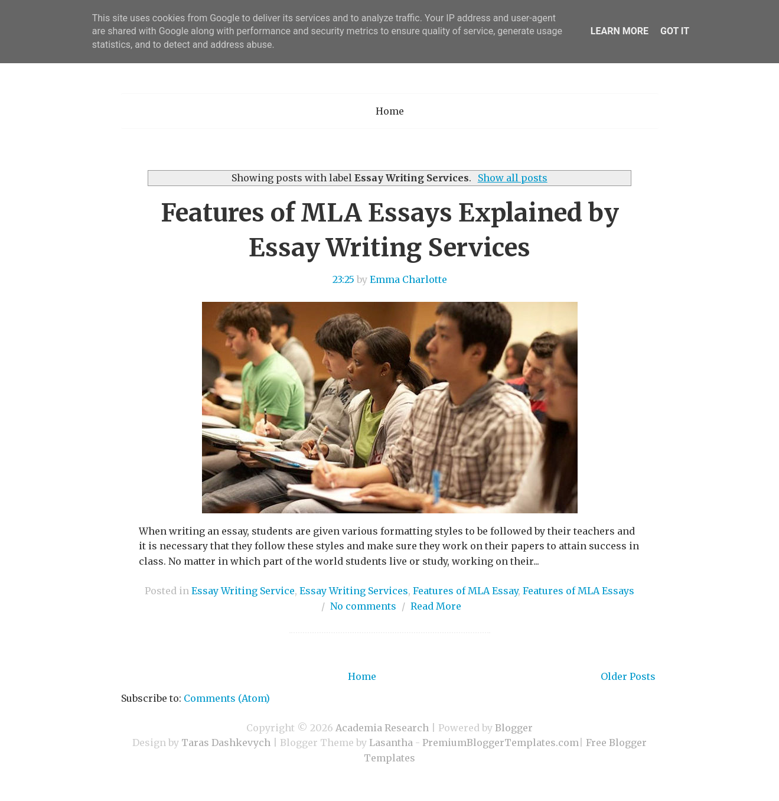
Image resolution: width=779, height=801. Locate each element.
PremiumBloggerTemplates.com (500, 742)
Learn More (619, 31)
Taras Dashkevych (225, 742)
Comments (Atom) (227, 698)
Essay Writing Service (243, 591)
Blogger (514, 728)
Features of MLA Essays (578, 591)
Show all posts (512, 178)
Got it (674, 31)
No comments (363, 606)
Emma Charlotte (408, 279)
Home (390, 111)
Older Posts (628, 676)
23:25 (343, 279)
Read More (435, 606)
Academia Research (382, 728)
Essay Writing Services (353, 591)
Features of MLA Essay (465, 591)
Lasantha (391, 742)
